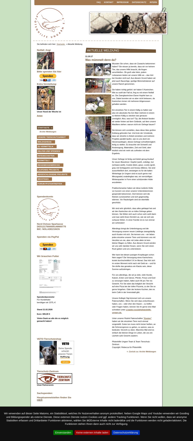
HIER (39, 400)
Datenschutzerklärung (125, 432)
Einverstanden (63, 432)
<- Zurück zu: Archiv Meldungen (141, 352)
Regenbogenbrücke (49, 165)
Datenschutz (139, 2)
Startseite (61, 44)
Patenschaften (46, 156)
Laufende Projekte (48, 170)
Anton (39, 116)
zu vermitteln (45, 146)
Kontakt (108, 2)
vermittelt (44, 160)
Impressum (123, 2)
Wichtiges (43, 179)
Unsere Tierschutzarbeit (52, 137)
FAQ (99, 2)
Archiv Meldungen (48, 132)
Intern (153, 2)
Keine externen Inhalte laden (92, 432)
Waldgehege (45, 142)
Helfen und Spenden (49, 151)
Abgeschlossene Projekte (52, 174)
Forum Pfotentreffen (50, 184)
